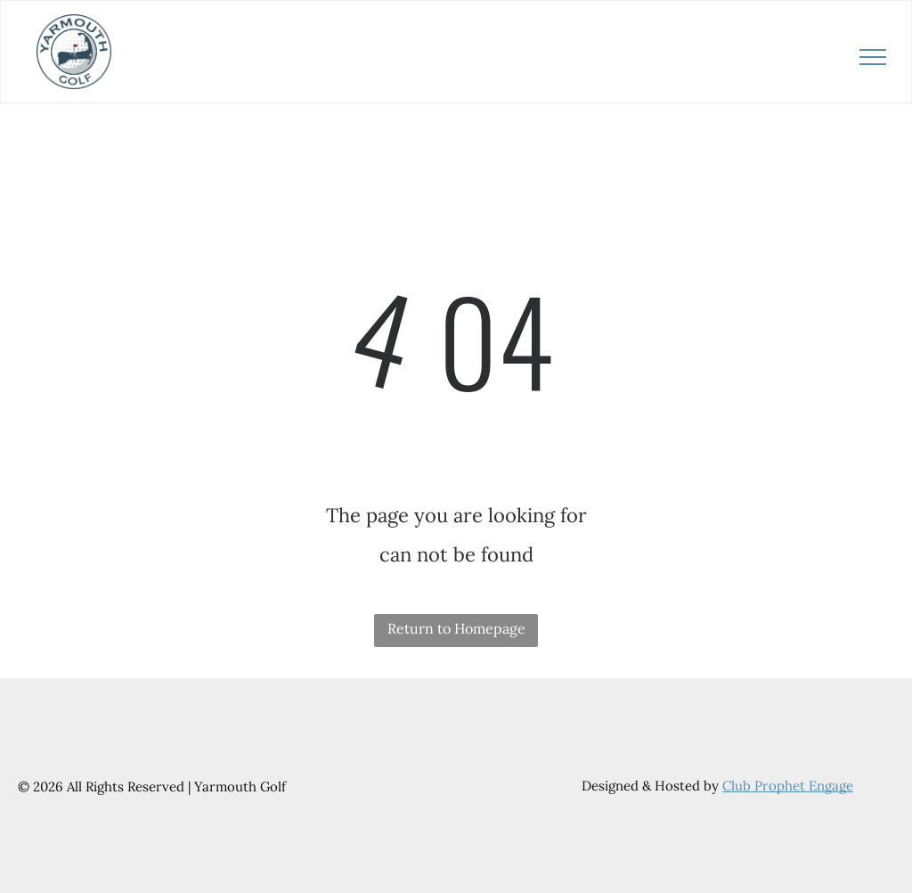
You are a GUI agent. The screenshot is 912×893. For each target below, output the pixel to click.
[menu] (873, 57)
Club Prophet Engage (787, 785)
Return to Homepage (456, 628)
